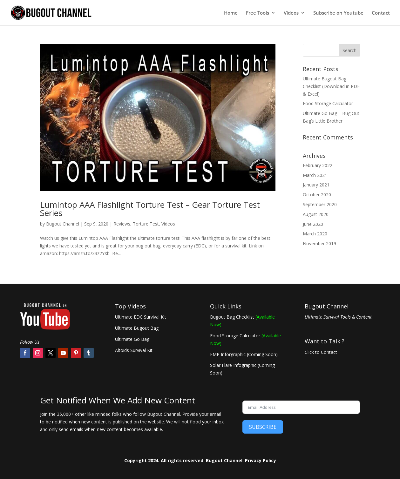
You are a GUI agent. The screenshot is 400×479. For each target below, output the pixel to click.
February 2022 (317, 165)
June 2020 (313, 224)
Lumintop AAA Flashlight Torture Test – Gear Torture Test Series (150, 209)
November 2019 (319, 243)
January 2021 (316, 185)
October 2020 (317, 195)
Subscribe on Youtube (338, 13)
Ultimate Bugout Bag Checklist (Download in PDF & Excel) (331, 86)
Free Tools (257, 13)
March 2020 (315, 234)
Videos (291, 13)
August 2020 (316, 214)
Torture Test (146, 224)
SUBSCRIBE (262, 426)
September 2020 (320, 204)
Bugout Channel (62, 224)
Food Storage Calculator (328, 103)
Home (231, 13)
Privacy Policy (260, 460)
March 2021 (315, 175)
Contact (381, 13)
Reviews (121, 224)
